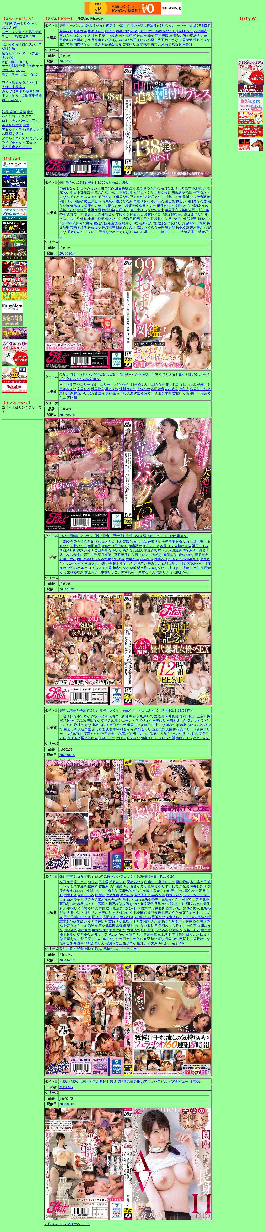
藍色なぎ (191, 890)
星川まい (189, 197)
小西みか (73, 568)
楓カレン (192, 934)
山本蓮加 (136, 232)
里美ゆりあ (161, 720)
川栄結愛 (178, 192)
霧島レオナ (131, 921)
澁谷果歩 (146, 559)
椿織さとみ (67, 550)
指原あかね (200, 205)
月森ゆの (66, 40)
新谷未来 (154, 912)
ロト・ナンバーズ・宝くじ (22, 120)
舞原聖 (170, 227)
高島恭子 (90, 555)
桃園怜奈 (97, 389)
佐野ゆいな (201, 939)
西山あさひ (85, 559)
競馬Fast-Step (11, 100)
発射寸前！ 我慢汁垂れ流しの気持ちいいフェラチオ (98, 949)
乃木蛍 (100, 908)
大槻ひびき (124, 912)
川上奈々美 (201, 716)
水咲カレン (152, 563)
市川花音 (178, 934)
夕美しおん (191, 930)
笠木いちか (174, 908)
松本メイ (175, 559)
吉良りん (115, 921)
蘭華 (151, 35)
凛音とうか (92, 733)
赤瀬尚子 (164, 921)
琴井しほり (198, 886)
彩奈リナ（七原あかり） (174, 572)
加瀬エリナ (148, 921)
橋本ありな (67, 934)
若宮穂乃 (114, 223)
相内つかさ (121, 568)
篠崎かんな (67, 210)
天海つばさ (116, 716)
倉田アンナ (147, 205)
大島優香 (80, 219)
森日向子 (199, 188)
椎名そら (126, 729)
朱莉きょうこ (74, 925)
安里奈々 (83, 389)
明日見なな (195, 201)
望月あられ (165, 205)
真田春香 (101, 550)
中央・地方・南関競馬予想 (22, 95)
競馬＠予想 (10, 27)
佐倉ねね (182, 541)
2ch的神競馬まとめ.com (19, 23)
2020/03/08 (67, 1104)
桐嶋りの (73, 908)
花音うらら (174, 917)
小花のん (97, 192)
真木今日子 (112, 899)
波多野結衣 (191, 908)
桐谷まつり (141, 733)
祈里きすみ (200, 546)
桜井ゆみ (101, 921)
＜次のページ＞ (78, 1224)
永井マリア (75, 214)
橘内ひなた (82, 44)
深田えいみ (138, 40)
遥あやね (132, 904)
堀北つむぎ (190, 733)
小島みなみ (156, 895)
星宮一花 (150, 934)
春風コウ (77, 205)
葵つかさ (126, 895)
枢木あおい (100, 930)
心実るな (158, 725)
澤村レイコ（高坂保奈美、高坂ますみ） (174, 214)
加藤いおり (85, 921)
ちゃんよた (89, 197)
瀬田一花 (192, 192)
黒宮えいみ (92, 214)
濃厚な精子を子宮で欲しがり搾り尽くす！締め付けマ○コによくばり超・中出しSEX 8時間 (126, 710)
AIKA (99, 899)
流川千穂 (125, 890)
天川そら (177, 890)
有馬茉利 (108, 201)
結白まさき (82, 917)
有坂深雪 (146, 904)
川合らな (190, 917)
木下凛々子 (198, 882)
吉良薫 (192, 925)
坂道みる (87, 899)
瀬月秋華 (189, 219)
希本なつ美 (146, 572)
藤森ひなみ (113, 44)
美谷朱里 (84, 729)
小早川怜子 (156, 40)
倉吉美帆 (121, 188)
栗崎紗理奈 (75, 572)
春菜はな (122, 31)
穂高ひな (125, 733)
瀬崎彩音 (132, 716)
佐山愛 (142, 35)
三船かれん (127, 943)
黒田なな (93, 720)
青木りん (108, 541)
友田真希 (66, 882)
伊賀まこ (185, 939)
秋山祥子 (147, 930)
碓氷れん (146, 223)
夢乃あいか (67, 904)
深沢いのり (99, 716)
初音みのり (109, 720)
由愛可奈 (70, 729)
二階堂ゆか (176, 943)
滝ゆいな (80, 35)
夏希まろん (156, 886)
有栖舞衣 (200, 31)
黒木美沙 (196, 227)
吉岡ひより (111, 917)
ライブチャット (13, 142)
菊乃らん (66, 35)
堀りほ (97, 917)
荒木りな (119, 563)
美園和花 (172, 729)
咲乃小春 (112, 895)
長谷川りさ (159, 219)
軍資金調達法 (12, 125)
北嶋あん (118, 559)
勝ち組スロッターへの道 (20, 53)
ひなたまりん (94, 943)
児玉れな (158, 917)
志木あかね (67, 921)
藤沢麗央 (201, 555)
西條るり (160, 559)
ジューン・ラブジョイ (135, 720)
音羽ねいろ (166, 925)
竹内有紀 (185, 716)
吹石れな (136, 214)
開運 (26, 125)
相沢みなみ (116, 904)
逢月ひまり (169, 188)
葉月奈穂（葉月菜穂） (114, 555)
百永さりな (67, 389)
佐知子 (82, 210)
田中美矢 (143, 219)
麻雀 (30, 112)
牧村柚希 (108, 210)
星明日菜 (119, 393)
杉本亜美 (160, 550)
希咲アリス (156, 197)
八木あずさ (75, 563)
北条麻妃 (140, 912)
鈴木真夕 (175, 930)
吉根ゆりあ (131, 44)
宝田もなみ (188, 384)
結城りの (73, 197)
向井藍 (202, 35)
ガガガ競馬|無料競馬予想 (20, 91)
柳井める (192, 921)
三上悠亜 (164, 934)
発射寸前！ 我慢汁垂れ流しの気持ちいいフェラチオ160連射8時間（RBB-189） (117, 876)
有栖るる (161, 930)
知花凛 (184, 886)
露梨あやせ (195, 563)
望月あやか (107, 232)
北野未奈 (66, 44)
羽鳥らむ (146, 716)
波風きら (94, 541)
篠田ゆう (122, 210)
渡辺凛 (159, 716)
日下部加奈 (82, 192)
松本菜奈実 (127, 35)
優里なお (122, 197)
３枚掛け (8, 57)
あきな (128, 550)
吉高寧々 (101, 904)
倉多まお (141, 895)
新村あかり (185, 31)
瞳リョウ (80, 882)
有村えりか (178, 720)
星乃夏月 (136, 188)
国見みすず (102, 559)
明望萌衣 (80, 201)
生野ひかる (78, 546)
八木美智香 (103, 568)
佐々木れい (138, 210)
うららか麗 (156, 227)
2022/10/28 (67, 589)
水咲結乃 (151, 925)
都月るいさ (149, 393)
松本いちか (82, 716)
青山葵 (89, 563)
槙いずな (157, 939)
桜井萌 (93, 886)
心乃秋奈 (91, 925)
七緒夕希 (204, 917)
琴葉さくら (145, 192)
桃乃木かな (116, 934)
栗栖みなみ (89, 738)
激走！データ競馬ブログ (20, 74)
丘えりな (122, 232)
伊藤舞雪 (144, 908)
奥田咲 (205, 899)
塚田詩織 (157, 389)
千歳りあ (73, 232)
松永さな (171, 40)
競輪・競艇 (17, 112)
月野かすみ (107, 197)
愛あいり (115, 550)
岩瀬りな (154, 541)
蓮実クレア (89, 232)
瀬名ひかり (190, 223)
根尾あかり (182, 205)
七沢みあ (130, 908)
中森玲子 (66, 541)
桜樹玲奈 (182, 227)
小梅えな (111, 40)
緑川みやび (127, 389)
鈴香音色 (80, 541)
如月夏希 (77, 943)
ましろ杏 (98, 729)
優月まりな (201, 40)
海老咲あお (173, 44)
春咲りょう (184, 738)
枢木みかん (174, 895)
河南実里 (84, 930)
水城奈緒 (175, 550)
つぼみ (121, 738)
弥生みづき (172, 733)
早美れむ (171, 886)
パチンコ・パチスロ (17, 116)
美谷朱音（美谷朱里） (181, 210)
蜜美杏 (184, 389)
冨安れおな (138, 197)
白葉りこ (151, 882)
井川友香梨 (162, 192)
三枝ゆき (171, 568)
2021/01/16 (67, 755)
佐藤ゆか (94, 227)
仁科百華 (168, 563)
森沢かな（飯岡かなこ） (157, 31)
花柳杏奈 (161, 35)
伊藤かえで (107, 738)
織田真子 (94, 546)
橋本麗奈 (80, 886)
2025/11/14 (66, 253)
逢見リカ (156, 733)
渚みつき (172, 725)
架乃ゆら (83, 934)
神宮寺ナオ (109, 733)
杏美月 (198, 568)
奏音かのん (201, 738)
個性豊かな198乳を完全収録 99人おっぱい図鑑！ (95, 182)
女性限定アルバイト (17, 147)
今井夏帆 (171, 716)
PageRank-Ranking (15, 62)
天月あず (94, 35)
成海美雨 (129, 219)
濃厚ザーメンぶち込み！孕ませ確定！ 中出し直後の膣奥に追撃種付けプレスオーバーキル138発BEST (134, 25)
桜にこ (110, 31)
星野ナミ (143, 943)
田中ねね (175, 219)
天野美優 (168, 541)
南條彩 (187, 44)
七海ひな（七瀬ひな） (86, 890)
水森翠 (121, 925)
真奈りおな (141, 201)
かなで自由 (156, 210)
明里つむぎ (135, 725)
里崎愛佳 (182, 882)
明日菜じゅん (91, 939)
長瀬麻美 (97, 40)
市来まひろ (78, 227)
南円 (147, 725)
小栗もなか (67, 188)
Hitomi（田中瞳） (115, 546)
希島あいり (188, 725)
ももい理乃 (135, 563)
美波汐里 (133, 393)
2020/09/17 (67, 960)
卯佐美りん (198, 389)
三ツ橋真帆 (107, 925)
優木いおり (113, 219)
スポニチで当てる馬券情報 (22, 32)
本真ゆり (174, 223)
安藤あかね (156, 568)
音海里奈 (196, 541)
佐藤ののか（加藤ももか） (104, 205)
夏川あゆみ (110, 35)
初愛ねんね (98, 223)
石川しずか (67, 559)
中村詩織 (122, 541)
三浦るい (175, 35)
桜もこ (64, 943)
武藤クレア (140, 555)
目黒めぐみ (82, 40)
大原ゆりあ (159, 943)
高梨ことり (142, 729)
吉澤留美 (185, 568)
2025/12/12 (67, 61)
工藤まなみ (106, 188)
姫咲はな (160, 223)
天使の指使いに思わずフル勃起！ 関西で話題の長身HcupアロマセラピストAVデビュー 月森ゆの (130, 1081)
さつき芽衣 (151, 188)
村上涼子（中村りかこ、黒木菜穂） (111, 572)
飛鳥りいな (130, 223)
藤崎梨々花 (138, 568)
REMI (134, 31)
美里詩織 (185, 40)
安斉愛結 (190, 35)
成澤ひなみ (124, 201)
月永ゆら (178, 921)
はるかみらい (87, 188)
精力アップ (34, 138)
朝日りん (66, 201)
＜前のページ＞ (55, 1224)
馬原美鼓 (131, 205)
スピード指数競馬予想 (18, 36)
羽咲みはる (194, 904)
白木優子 (73, 899)
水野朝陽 (80, 31)
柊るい (124, 40)
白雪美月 (157, 44)
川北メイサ (173, 197)
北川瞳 (181, 563)
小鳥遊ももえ (160, 890)
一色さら (97, 44)
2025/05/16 (67, 415)
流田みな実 (81, 223)
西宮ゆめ (158, 729)
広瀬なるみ (142, 917)
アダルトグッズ (13, 138)
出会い (31, 142)
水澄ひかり (96, 31)
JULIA (138, 550)
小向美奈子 (190, 559)
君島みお (66, 31)
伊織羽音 (203, 197)
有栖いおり (100, 725)
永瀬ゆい (87, 908)
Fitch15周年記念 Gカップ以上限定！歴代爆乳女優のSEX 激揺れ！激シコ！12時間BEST (123, 536)
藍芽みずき (187, 912)
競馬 (5, 112)
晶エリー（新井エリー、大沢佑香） (170, 232)
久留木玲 (112, 729)
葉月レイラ (195, 720)
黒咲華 (145, 44)
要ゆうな (122, 214)
